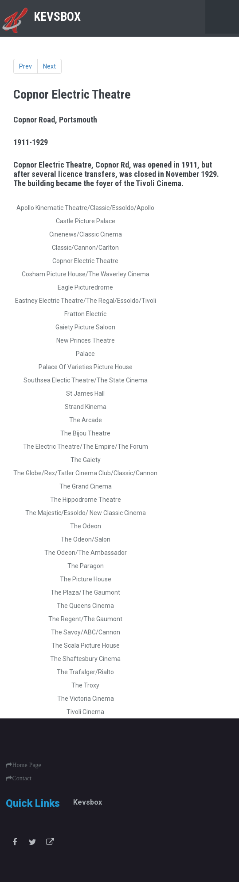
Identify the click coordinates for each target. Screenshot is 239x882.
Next (49, 66)
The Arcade (85, 420)
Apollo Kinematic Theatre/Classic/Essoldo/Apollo (85, 207)
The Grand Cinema (85, 486)
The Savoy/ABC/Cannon (85, 632)
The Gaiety (86, 459)
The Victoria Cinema (85, 698)
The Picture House (85, 579)
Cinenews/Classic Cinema (85, 234)
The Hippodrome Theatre (85, 499)
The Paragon (85, 565)
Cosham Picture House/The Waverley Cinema (85, 274)
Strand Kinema (85, 406)
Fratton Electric (85, 313)
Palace (85, 353)
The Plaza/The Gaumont (85, 592)
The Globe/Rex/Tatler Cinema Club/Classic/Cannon (85, 473)
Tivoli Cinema (85, 711)
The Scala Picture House (85, 645)
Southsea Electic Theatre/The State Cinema (86, 380)
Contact (21, 778)
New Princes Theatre (85, 340)
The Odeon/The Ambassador (85, 552)
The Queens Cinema (85, 605)
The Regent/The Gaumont (85, 618)
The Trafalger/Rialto (85, 672)
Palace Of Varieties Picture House (86, 366)
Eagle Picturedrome (85, 287)
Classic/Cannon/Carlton (85, 247)
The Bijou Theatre (85, 433)
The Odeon (85, 526)
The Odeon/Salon (85, 539)
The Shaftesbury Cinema (85, 658)
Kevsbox (87, 802)
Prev (25, 66)
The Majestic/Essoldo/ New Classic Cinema (85, 512)
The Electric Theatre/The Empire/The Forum (85, 446)
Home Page (26, 765)
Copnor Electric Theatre (85, 260)
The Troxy (85, 685)
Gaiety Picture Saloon (85, 327)
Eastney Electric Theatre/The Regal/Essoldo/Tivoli (85, 300)
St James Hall (85, 393)
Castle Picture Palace (85, 221)
